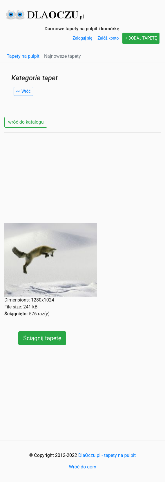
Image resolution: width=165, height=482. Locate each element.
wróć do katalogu (25, 122)
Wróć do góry (82, 467)
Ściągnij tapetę (42, 338)
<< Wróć (23, 91)
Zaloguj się (82, 38)
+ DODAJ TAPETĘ (141, 38)
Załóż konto (108, 38)
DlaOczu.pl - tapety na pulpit (107, 455)
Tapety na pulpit (23, 56)
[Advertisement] (82, 177)
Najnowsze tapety (62, 56)
